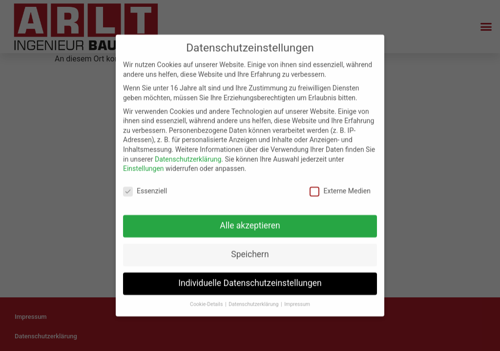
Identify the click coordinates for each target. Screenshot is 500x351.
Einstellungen (143, 167)
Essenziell (145, 189)
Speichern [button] (250, 252)
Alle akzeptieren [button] (250, 223)
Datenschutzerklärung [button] (254, 302)
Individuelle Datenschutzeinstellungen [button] (249, 281)
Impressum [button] (297, 302)
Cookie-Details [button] (207, 302)
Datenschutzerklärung (188, 157)
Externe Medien (340, 189)
